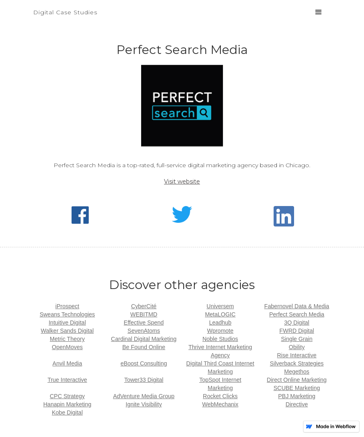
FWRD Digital (296, 330)
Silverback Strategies (297, 363)
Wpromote (220, 330)
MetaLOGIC (220, 314)
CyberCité (143, 306)
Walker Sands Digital (67, 330)
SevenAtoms (144, 330)
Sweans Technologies (67, 314)
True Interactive (67, 379)
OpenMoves (67, 347)
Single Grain (296, 339)
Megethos (296, 371)
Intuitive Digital (67, 322)
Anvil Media (67, 363)
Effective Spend (144, 322)
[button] (318, 12)
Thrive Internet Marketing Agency (220, 351)
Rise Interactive (296, 355)
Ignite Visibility (144, 404)
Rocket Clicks (220, 396)
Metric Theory (67, 339)
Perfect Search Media (296, 314)
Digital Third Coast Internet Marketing (220, 367)
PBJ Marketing (296, 396)
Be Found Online (143, 347)
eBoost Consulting (144, 363)
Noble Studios (220, 339)
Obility (297, 347)
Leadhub (220, 322)
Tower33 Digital (144, 379)
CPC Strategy (67, 396)
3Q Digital (296, 322)
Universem (220, 306)
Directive (296, 404)
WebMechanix (220, 404)
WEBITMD (143, 314)
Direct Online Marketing (296, 379)
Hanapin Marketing (67, 404)
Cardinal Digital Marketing (143, 339)
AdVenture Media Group (143, 396)
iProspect (67, 306)
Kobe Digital (67, 412)
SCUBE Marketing (297, 388)
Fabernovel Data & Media (296, 306)
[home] (65, 8)
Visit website (182, 181)
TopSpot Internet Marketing (220, 383)
